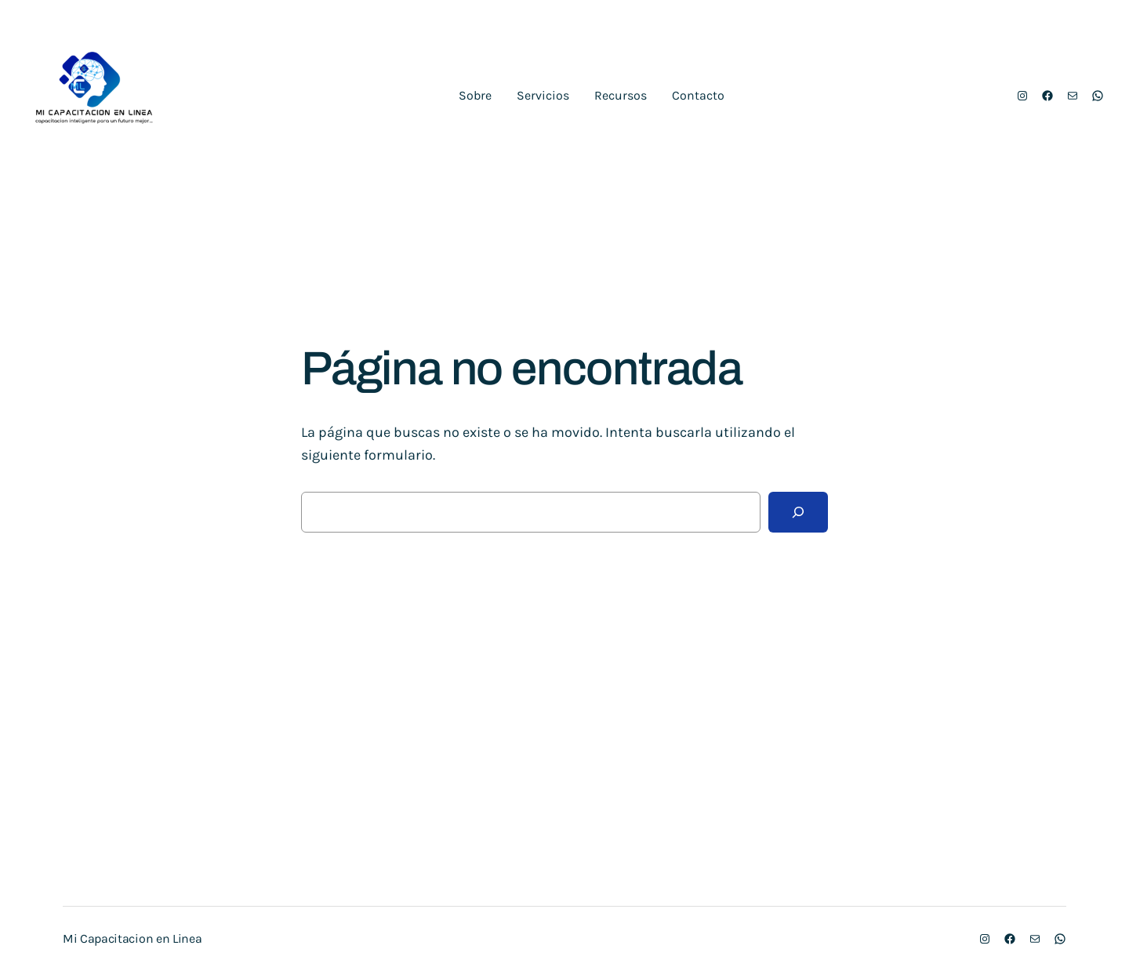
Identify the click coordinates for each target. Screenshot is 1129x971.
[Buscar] (798, 512)
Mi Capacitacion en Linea (132, 938)
